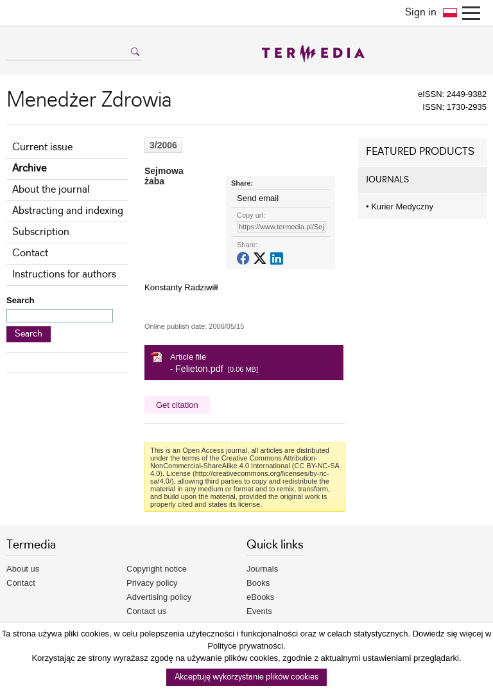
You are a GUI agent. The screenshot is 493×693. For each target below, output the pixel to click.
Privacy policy (151, 583)
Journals (262, 569)
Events (259, 611)
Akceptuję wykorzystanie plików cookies (246, 677)
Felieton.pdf (199, 369)
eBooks (260, 597)
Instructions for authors (64, 274)
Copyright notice (156, 569)
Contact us (146, 611)
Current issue (42, 147)
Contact (30, 253)
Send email (258, 198)
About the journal (51, 189)
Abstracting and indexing (67, 211)
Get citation (177, 405)
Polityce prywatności (245, 646)
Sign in (421, 12)
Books (258, 583)
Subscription (40, 232)
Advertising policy (158, 597)
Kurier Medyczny (399, 206)
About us (22, 569)
